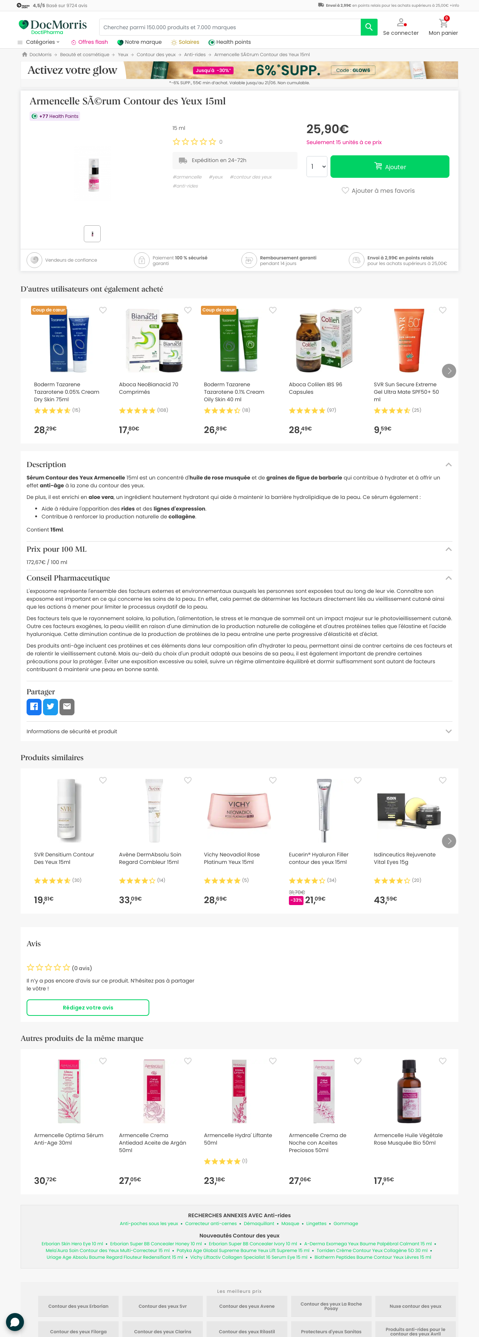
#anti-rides (185, 186)
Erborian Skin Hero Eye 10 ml (72, 1244)
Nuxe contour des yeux (415, 1306)
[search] (369, 27)
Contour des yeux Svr (162, 1306)
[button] (401, 26)
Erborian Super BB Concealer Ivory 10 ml (253, 1244)
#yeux (216, 177)
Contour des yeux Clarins (162, 1332)
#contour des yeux (251, 177)
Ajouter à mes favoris (378, 191)
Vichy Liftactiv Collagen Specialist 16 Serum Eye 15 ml (248, 1257)
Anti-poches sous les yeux (149, 1224)
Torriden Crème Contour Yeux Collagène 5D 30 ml (372, 1251)
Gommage (346, 1224)
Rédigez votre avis (88, 1007)
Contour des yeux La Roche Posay (331, 1306)
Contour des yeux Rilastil (247, 1332)
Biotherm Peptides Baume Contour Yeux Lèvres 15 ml (372, 1257)
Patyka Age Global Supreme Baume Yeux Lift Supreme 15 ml (243, 1251)
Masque (290, 1224)
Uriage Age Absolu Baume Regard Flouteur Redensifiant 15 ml (115, 1257)
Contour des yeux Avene (247, 1306)
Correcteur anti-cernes (211, 1224)
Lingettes (316, 1224)
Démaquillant (259, 1224)
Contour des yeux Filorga (78, 1332)
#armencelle (187, 177)
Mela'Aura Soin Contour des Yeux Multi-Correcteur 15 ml (108, 1251)
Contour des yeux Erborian (78, 1306)
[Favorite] (103, 310)
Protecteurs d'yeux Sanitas (331, 1332)
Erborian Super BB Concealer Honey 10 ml (156, 1244)
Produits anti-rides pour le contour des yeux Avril (415, 1332)
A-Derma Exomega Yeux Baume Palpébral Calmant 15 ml (368, 1244)
